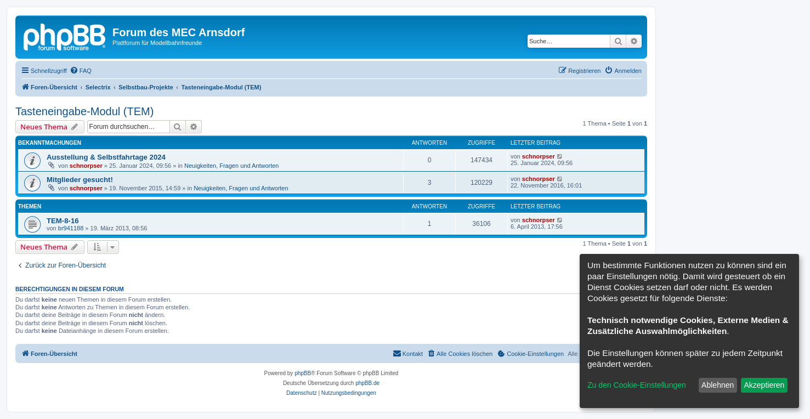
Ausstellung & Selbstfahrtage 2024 (106, 157)
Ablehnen (717, 385)
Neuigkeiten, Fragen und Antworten (231, 165)
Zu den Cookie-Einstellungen (636, 385)
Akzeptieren (764, 385)
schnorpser (86, 165)
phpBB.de (367, 383)
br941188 (71, 228)
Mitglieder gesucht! (80, 179)
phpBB (302, 373)
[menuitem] (81, 70)
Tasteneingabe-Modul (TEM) (84, 111)
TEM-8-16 (63, 221)
